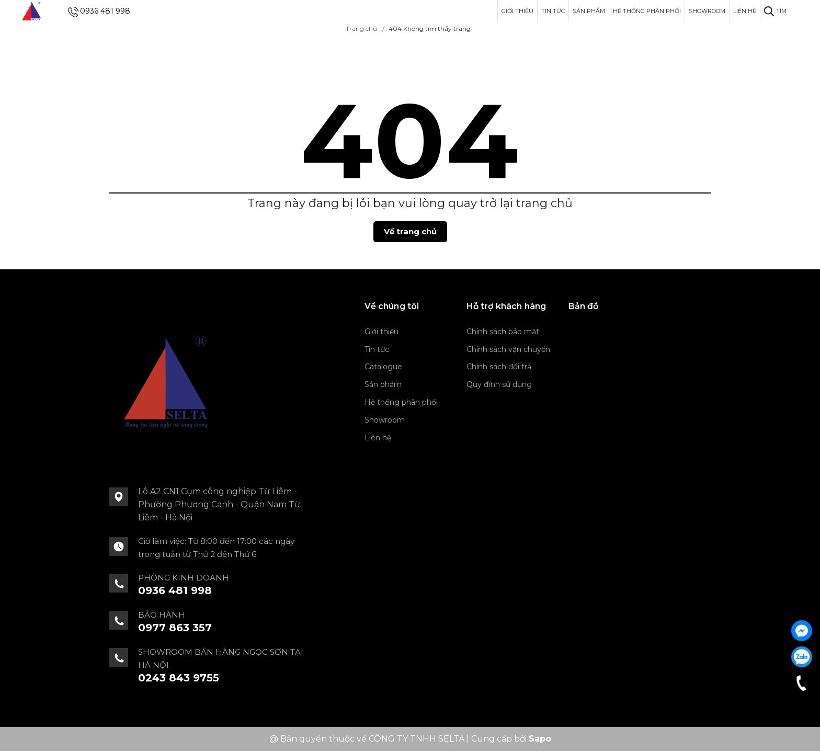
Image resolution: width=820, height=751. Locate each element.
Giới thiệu (517, 11)
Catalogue (383, 366)
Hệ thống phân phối (647, 11)
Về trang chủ (410, 231)
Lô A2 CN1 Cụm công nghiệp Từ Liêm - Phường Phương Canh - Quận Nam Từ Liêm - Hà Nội (219, 504)
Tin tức (553, 11)
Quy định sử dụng (499, 384)
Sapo (540, 739)
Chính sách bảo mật (502, 331)
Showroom (707, 11)
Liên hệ (744, 11)
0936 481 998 (105, 11)
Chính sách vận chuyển (508, 349)
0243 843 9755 (178, 678)
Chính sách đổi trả (498, 366)
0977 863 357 (175, 627)
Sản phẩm (589, 11)
